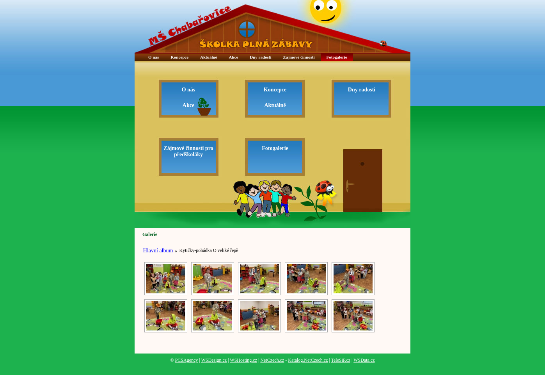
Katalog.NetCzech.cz (308, 360)
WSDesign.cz (214, 360)
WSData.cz (364, 360)
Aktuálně (208, 57)
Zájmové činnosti (299, 57)
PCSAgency (186, 360)
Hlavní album (158, 251)
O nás (153, 57)
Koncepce (179, 57)
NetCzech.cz (272, 360)
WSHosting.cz (243, 360)
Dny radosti (260, 57)
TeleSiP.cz (340, 360)
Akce (233, 57)
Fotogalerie (337, 57)
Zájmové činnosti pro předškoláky (188, 151)
